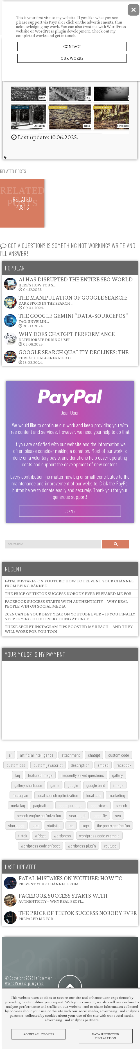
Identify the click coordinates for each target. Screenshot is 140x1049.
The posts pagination (113, 825)
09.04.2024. (65, 302)
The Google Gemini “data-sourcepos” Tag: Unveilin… (73, 318)
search (121, 805)
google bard (95, 785)
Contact (72, 46)
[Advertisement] (69, 700)
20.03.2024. (65, 320)
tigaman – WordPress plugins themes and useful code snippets (31, 985)
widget (40, 835)
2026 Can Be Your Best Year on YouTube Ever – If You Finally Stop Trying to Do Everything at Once (70, 616)
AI (10, 755)
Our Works (72, 58)
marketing (117, 795)
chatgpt (94, 755)
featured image (40, 775)
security (100, 815)
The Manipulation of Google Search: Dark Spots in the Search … (73, 299)
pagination (41, 805)
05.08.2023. (59, 338)
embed (103, 765)
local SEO (93, 795)
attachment (71, 755)
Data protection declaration (105, 1036)
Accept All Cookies (38, 1034)
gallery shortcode (28, 785)
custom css (15, 765)
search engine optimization (39, 815)
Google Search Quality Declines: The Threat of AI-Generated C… (73, 354)
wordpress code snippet (40, 845)
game (54, 785)
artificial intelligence (36, 755)
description (80, 765)
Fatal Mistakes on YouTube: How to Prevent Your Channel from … (71, 880)
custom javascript (48, 765)
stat (36, 825)
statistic (53, 825)
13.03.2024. (65, 357)
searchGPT (77, 815)
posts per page (70, 805)
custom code (118, 755)
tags (85, 825)
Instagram (21, 795)
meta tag (18, 805)
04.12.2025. (70, 284)
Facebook (124, 765)
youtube (110, 845)
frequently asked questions (82, 775)
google (72, 785)
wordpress (62, 835)
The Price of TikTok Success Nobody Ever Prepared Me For (68, 593)
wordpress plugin (82, 845)
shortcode (16, 825)
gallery (117, 775)
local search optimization (57, 795)
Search (115, 544)
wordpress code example (99, 835)
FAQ (17, 775)
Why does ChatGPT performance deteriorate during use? (67, 336)
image (118, 785)
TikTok (22, 835)
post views (99, 805)
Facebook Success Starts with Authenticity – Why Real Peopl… (63, 898)
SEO (118, 815)
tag (71, 825)
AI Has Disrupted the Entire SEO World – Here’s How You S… (78, 281)
